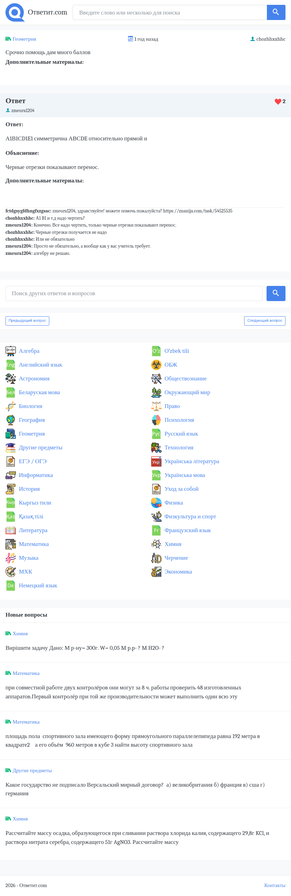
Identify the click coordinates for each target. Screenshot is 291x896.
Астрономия (34, 378)
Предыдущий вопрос (27, 320)
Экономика (177, 571)
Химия (172, 544)
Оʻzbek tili (176, 351)
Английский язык (40, 364)
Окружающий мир (186, 392)
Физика (173, 502)
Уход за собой (181, 489)
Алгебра (29, 351)
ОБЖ (170, 364)
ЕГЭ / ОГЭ (32, 461)
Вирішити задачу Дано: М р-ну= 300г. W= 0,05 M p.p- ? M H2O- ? (85, 648)
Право (171, 406)
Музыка (28, 558)
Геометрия (24, 39)
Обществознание (185, 378)
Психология (178, 420)
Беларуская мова (39, 392)
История (29, 489)
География (31, 420)
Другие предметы (40, 447)
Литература (33, 530)
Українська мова (184, 475)
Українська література (191, 461)
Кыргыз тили (34, 502)
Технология (178, 447)
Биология (30, 406)
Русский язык (180, 433)
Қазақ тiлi (30, 516)
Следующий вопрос (264, 320)
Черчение (175, 558)
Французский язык (187, 530)
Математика (33, 544)
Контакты (274, 885)
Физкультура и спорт (189, 516)
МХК (25, 571)
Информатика (35, 475)
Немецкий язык (37, 585)
